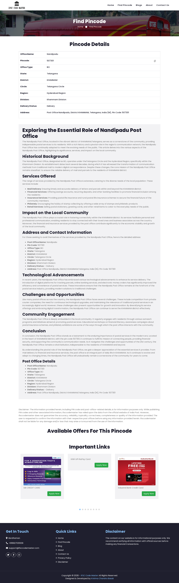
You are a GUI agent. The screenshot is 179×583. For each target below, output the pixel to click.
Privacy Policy (63, 558)
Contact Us (162, 5)
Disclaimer (62, 562)
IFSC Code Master (89, 575)
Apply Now (54, 493)
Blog (59, 546)
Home (111, 5)
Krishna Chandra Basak (102, 578)
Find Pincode (125, 5)
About (149, 5)
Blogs (139, 5)
